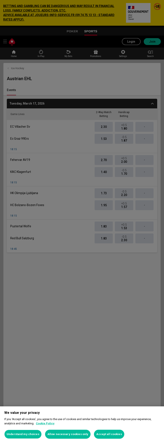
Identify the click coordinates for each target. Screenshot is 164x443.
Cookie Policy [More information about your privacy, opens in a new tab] (45, 423)
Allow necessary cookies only (67, 434)
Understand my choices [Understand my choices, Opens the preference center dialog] (23, 434)
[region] (82, 424)
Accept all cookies (109, 434)
